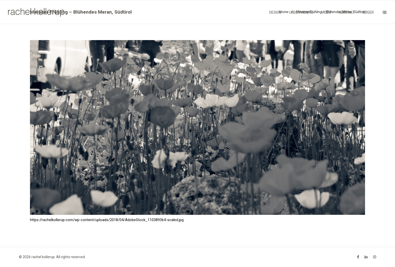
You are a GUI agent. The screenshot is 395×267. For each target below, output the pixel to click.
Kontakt (346, 12)
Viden (326, 12)
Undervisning (301, 12)
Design (275, 12)
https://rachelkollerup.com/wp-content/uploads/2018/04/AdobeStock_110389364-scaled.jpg (107, 220)
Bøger (368, 12)
